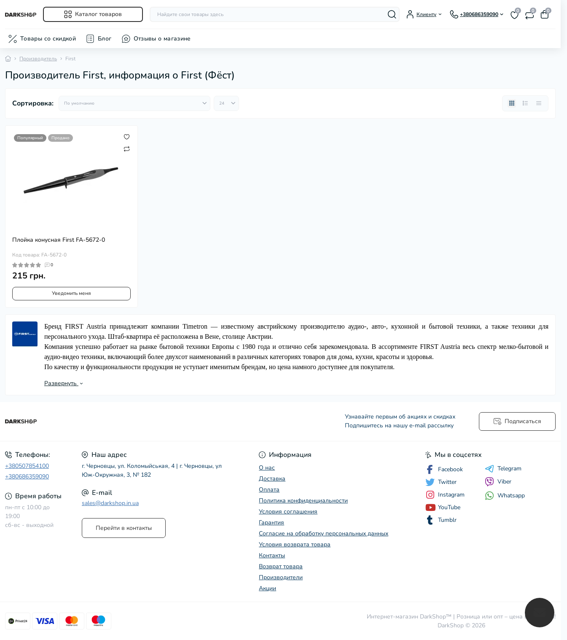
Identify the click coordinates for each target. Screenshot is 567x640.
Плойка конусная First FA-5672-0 (58, 240)
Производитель (38, 58)
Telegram (503, 469)
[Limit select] (226, 103)
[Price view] (539, 103)
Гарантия (271, 522)
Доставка (272, 479)
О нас (267, 468)
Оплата (269, 490)
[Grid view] (512, 103)
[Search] (392, 14)
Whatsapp (505, 495)
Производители (281, 577)
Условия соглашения (288, 512)
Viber (498, 481)
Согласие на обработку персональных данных (323, 533)
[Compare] (127, 148)
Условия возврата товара (295, 544)
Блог (104, 39)
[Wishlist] (127, 136)
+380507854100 (27, 466)
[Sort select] (134, 103)
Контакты (272, 555)
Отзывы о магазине (162, 39)
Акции (267, 588)
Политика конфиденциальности (303, 501)
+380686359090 (27, 477)
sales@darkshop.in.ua (110, 503)
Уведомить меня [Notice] (71, 293)
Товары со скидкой (48, 39)
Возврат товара (281, 566)
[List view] (525, 103)
